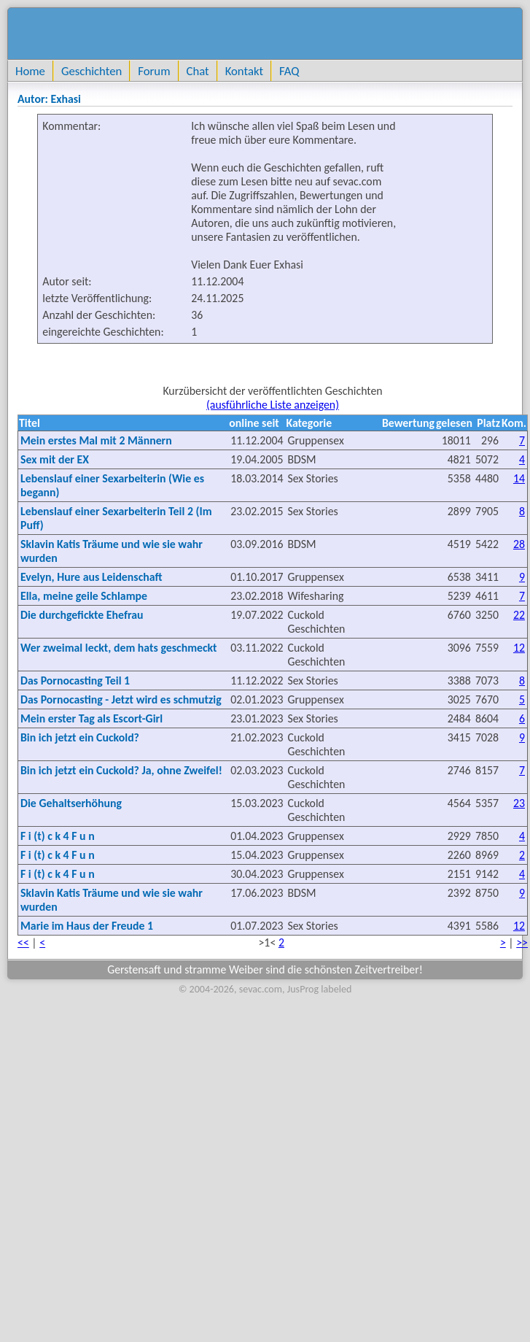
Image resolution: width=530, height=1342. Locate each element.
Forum (154, 70)
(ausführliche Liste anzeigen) (272, 405)
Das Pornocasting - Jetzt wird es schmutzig (121, 699)
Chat (198, 70)
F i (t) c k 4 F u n (57, 836)
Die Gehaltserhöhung (71, 803)
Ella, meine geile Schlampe (83, 596)
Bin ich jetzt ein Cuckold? (79, 737)
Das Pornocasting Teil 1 (75, 680)
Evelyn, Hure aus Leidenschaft (91, 577)
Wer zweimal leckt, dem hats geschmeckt (118, 648)
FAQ (289, 70)
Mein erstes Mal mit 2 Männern (96, 440)
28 (519, 544)
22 (519, 615)
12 (519, 648)
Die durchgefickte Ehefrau (82, 615)
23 (519, 803)
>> (522, 942)
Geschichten (91, 70)
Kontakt (244, 70)
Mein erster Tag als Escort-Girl (91, 718)
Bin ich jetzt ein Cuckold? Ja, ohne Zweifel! (121, 770)
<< (23, 942)
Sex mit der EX (54, 459)
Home (30, 70)
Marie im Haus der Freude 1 (86, 926)
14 (519, 478)
